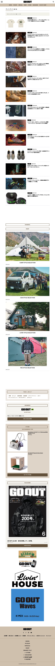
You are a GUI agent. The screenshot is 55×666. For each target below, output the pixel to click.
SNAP (25, 5)
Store (29, 5)
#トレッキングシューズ (13, 397)
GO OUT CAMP (42, 5)
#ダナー (39, 395)
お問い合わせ (10, 635)
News (10, 5)
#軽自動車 (25, 395)
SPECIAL (20, 5)
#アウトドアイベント (32, 395)
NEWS (28, 641)
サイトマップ (48, 635)
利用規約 (24, 635)
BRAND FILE (27, 650)
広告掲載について (18, 635)
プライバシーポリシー (31, 635)
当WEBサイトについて (40, 635)
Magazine (35, 5)
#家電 (10, 395)
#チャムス (14, 395)
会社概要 (5, 635)
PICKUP (15, 5)
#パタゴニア (29, 397)
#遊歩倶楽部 (19, 395)
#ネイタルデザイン (22, 397)
